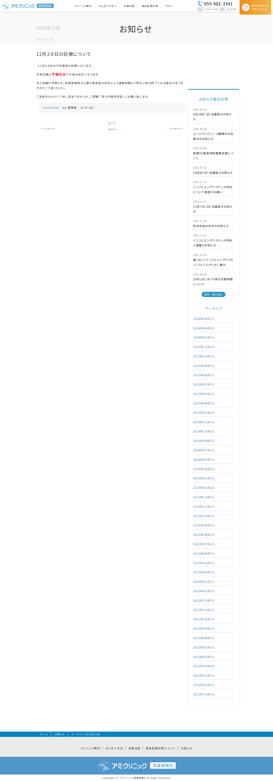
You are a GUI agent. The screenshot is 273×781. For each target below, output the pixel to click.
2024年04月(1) (204, 469)
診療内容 (129, 6)
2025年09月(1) (204, 366)
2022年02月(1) (204, 675)
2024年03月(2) (204, 478)
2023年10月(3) (204, 516)
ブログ (169, 6)
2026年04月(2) (204, 328)
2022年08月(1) (204, 638)
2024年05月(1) (204, 459)
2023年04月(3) (204, 572)
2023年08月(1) (204, 534)
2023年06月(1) (204, 553)
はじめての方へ (108, 6)
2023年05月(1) (204, 563)
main (112, 129)
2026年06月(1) (204, 319)
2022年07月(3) (204, 647)
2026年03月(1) (204, 337)
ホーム (44, 734)
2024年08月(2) (204, 441)
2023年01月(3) (204, 591)
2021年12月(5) (204, 694)
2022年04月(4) (204, 666)
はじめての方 (114, 748)
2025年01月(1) (204, 412)
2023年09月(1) (204, 525)
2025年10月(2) (204, 356)
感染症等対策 (150, 6)
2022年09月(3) (204, 628)
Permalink (51, 107)
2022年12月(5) (204, 600)
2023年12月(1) (204, 497)
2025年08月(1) (204, 375)
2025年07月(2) (204, 384)
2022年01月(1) (204, 685)
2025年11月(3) (204, 347)
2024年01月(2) (204, 488)
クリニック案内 (83, 6)
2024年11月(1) (204, 422)
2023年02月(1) (204, 581)
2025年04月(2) (204, 403)
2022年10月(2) (204, 619)
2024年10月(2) (204, 431)
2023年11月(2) (204, 506)
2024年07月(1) (204, 450)
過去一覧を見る (213, 294)
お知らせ (60, 734)
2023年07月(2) (204, 544)
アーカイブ (213, 308)
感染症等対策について (161, 748)
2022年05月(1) (204, 657)
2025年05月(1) (204, 394)
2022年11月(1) (204, 610)
